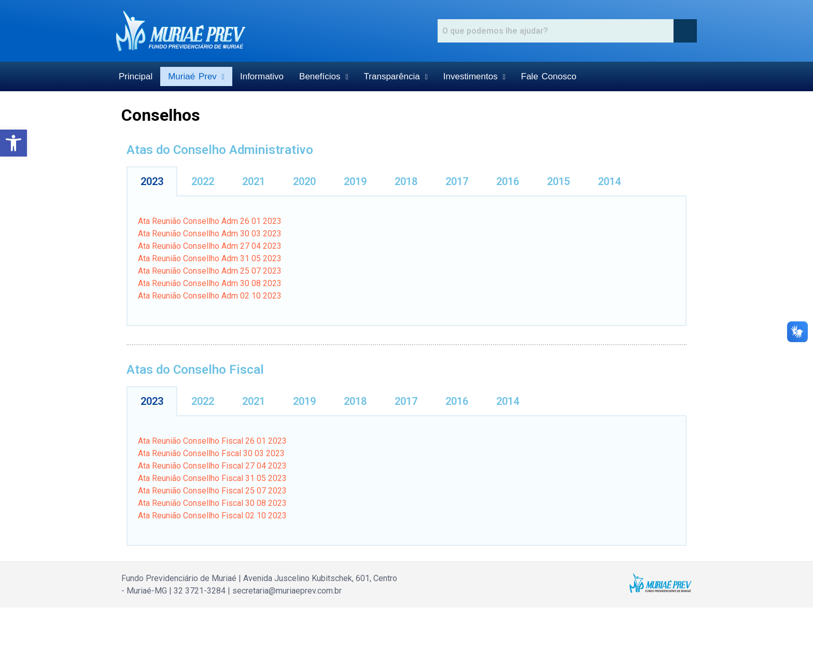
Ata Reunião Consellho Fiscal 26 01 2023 (212, 441)
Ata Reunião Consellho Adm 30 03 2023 (210, 233)
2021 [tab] (253, 181)
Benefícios (323, 76)
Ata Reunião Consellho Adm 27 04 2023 (210, 246)
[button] (13, 143)
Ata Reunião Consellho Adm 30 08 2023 (210, 283)
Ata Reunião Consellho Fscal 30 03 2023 (211, 453)
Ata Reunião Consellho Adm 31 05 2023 (210, 258)
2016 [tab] (507, 181)
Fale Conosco (549, 76)
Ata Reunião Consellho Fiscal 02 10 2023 (212, 515)
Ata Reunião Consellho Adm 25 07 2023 (210, 271)
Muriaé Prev (196, 76)
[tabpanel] (406, 261)
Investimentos (474, 76)
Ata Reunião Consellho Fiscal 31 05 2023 (212, 478)
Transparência (396, 76)
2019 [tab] (355, 181)
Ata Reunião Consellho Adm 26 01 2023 (210, 221)
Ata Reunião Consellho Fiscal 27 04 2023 (212, 466)
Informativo (262, 76)
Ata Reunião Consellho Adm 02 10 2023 (210, 296)
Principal (135, 76)
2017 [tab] (456, 181)
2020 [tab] (304, 181)
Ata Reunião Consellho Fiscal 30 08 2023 (212, 503)
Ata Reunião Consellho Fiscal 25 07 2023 (212, 491)
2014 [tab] (609, 181)
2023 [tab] (152, 181)
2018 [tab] (406, 181)
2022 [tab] (202, 181)
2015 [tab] (558, 181)
